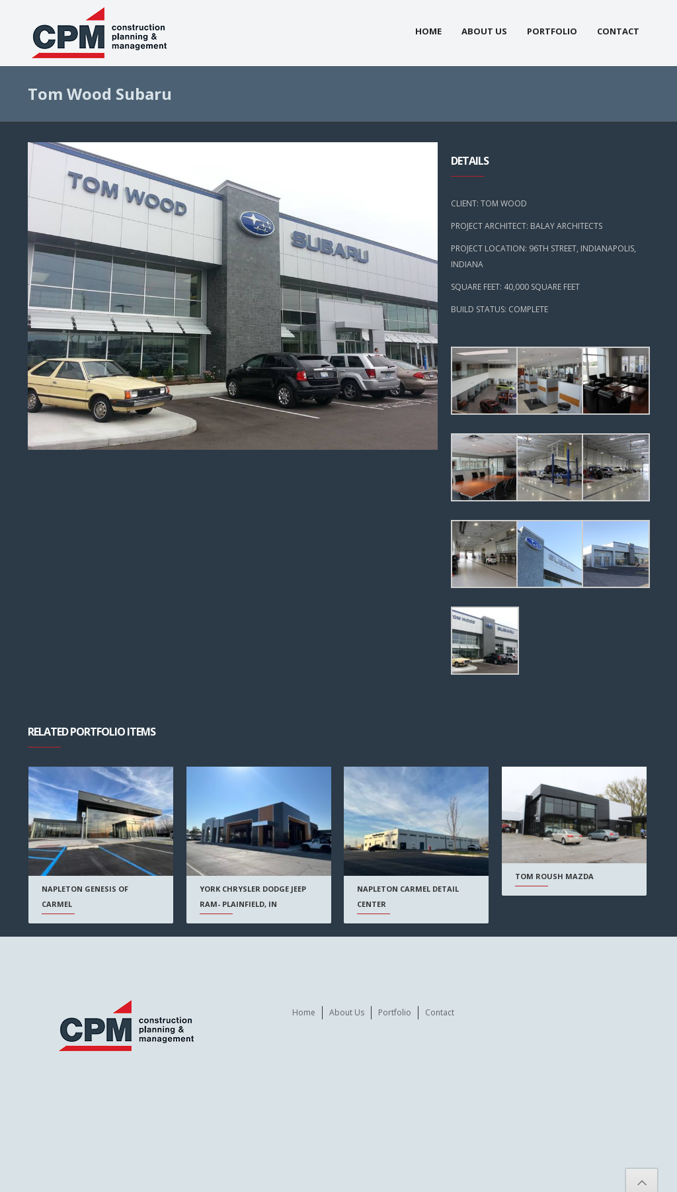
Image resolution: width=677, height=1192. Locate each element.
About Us (484, 31)
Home (428, 31)
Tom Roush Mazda (554, 876)
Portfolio (552, 31)
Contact (618, 31)
